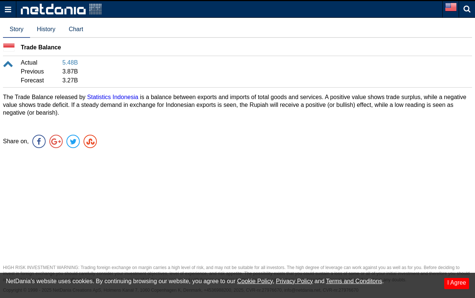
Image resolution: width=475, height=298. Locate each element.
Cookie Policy (255, 281)
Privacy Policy (294, 281)
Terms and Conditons (354, 281)
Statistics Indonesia (112, 97)
